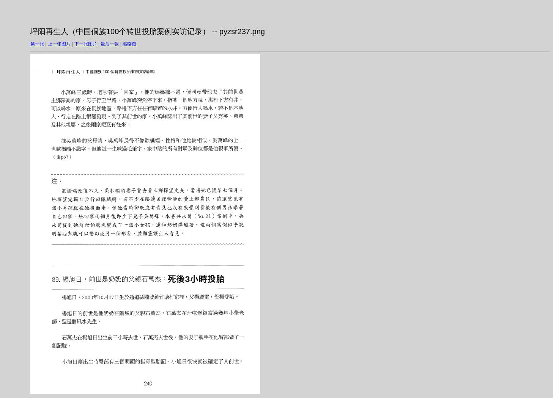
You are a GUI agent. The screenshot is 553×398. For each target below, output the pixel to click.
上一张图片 (59, 44)
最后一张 (110, 44)
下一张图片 (85, 44)
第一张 (37, 44)
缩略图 (129, 44)
